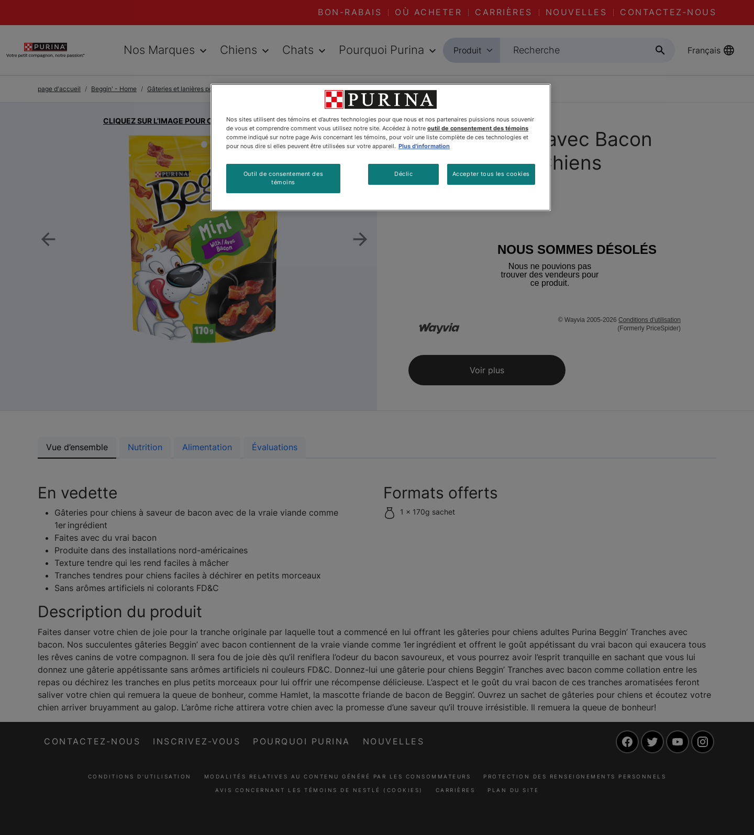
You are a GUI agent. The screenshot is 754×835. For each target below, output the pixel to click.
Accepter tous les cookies (491, 173)
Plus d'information (424, 146)
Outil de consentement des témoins (283, 178)
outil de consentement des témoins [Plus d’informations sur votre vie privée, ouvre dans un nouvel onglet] (477, 128)
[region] (380, 147)
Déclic (403, 173)
